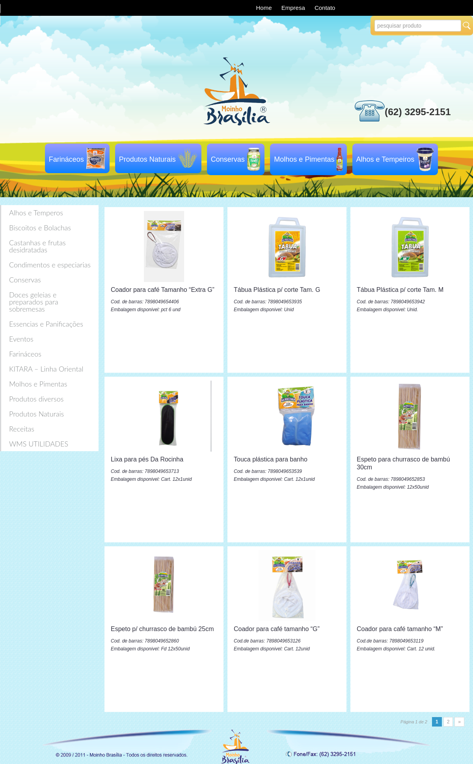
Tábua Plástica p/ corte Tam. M (400, 289)
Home (265, 7)
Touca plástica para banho (270, 459)
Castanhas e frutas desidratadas (37, 246)
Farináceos (66, 159)
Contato (325, 7)
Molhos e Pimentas (304, 159)
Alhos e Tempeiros (385, 159)
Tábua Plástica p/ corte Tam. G (277, 289)
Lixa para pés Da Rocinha (147, 459)
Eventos (21, 338)
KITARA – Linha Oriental (46, 368)
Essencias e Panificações (46, 323)
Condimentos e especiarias (50, 264)
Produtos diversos (36, 398)
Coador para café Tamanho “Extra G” (162, 289)
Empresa (294, 7)
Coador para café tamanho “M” (400, 629)
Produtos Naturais (147, 159)
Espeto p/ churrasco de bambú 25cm (162, 629)
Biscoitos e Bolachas (40, 227)
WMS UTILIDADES (38, 443)
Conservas (228, 159)
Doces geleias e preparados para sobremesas (33, 301)
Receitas (21, 428)
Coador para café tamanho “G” (277, 629)
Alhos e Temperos (36, 212)
